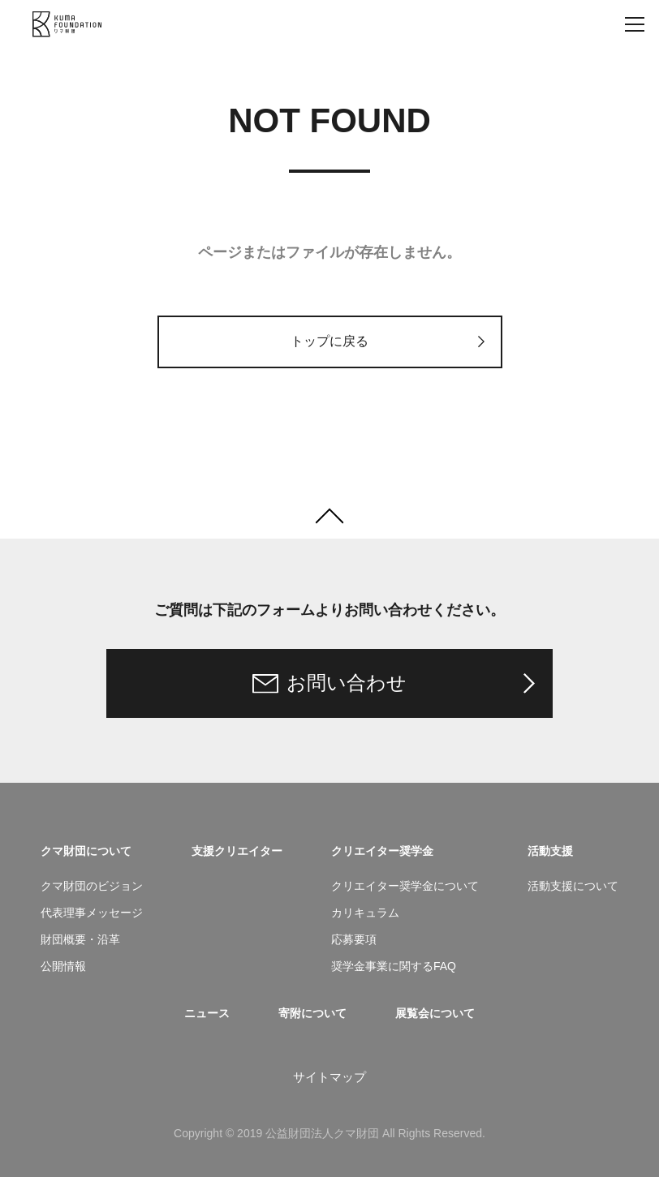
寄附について (312, 1013)
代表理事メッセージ (92, 912)
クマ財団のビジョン (92, 885)
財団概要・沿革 (80, 939)
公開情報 (63, 966)
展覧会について (435, 1013)
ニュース (207, 1013)
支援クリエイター (237, 850)
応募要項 (354, 939)
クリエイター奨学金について (405, 885)
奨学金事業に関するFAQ (393, 966)
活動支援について (573, 885)
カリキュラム (365, 912)
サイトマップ (329, 1077)
